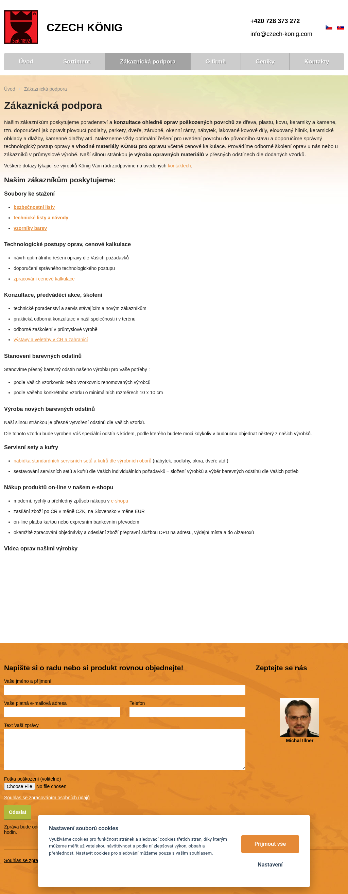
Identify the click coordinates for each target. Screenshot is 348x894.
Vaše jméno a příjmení (27, 681)
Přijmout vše (270, 844)
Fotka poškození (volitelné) (32, 779)
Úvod (9, 89)
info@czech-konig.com (281, 34)
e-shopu (119, 501)
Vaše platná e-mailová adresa (35, 703)
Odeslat (17, 812)
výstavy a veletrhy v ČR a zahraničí (51, 339)
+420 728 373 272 (275, 21)
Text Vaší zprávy (21, 725)
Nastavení (270, 864)
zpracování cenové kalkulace (44, 278)
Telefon (137, 703)
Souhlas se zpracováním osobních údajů (47, 797)
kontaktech (179, 165)
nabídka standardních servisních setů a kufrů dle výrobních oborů (82, 460)
